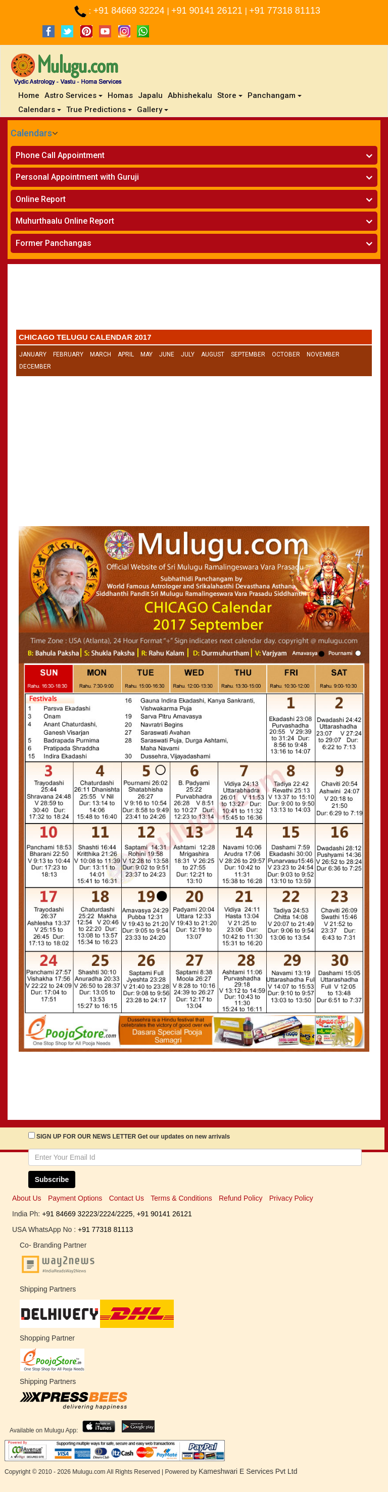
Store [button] (230, 95)
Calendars (31, 133)
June (166, 354)
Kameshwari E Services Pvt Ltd (248, 1471)
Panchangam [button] (275, 95)
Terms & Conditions (181, 1198)
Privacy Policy (291, 1198)
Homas (120, 95)
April (126, 354)
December (35, 366)
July (188, 354)
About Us (26, 1198)
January (32, 354)
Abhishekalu (190, 95)
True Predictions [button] (99, 109)
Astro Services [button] (73, 95)
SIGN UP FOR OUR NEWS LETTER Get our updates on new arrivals (133, 1136)
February (68, 354)
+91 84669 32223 (69, 1214)
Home (30, 95)
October (286, 354)
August (212, 354)
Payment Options (75, 1198)
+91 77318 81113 (284, 11)
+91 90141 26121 (208, 11)
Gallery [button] (152, 109)
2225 (124, 1214)
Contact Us (126, 1198)
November (323, 354)
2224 (107, 1214)
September (248, 354)
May (146, 354)
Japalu (150, 95)
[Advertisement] (194, 299)
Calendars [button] (39, 109)
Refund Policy (240, 1198)
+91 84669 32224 (130, 11)
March (100, 354)
